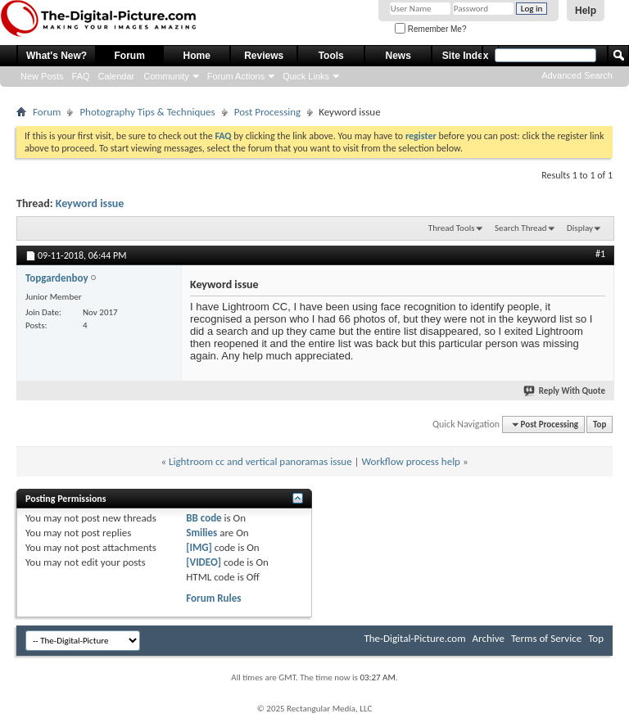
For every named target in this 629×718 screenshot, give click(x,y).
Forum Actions (236, 76)
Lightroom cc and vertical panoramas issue (260, 461)
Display (580, 228)
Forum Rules (213, 598)
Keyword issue (90, 203)
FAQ (81, 76)
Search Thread (521, 228)
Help (585, 10)
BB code (203, 518)
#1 (600, 254)
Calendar (116, 76)
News (398, 55)
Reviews (263, 55)
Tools (331, 55)
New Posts (42, 76)
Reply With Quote (565, 391)
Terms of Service (546, 638)
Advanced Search (577, 75)
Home (196, 55)
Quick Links (306, 76)
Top (599, 424)
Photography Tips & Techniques (147, 112)
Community (166, 76)
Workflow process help (411, 461)
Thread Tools (451, 228)
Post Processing (267, 112)
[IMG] (199, 547)
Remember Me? (430, 29)
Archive (489, 638)
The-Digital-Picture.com (414, 638)
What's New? (56, 55)
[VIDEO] (203, 562)
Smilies (201, 532)
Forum (130, 55)
